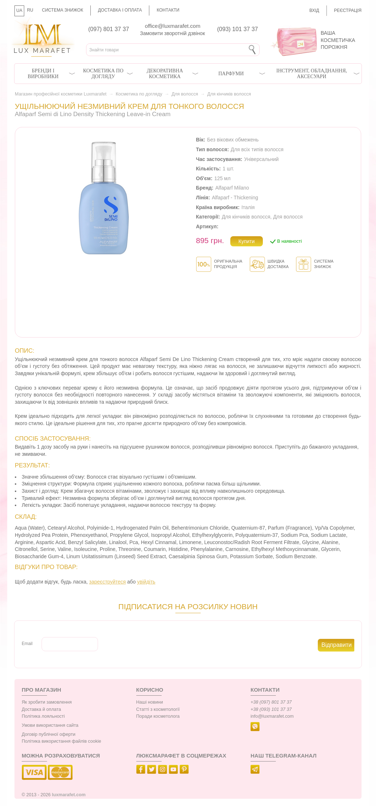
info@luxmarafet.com (272, 716)
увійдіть (146, 582)
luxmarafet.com (69, 794)
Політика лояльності (43, 716)
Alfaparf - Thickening (235, 197)
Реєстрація (348, 10)
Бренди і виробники (43, 73)
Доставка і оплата (120, 10)
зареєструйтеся (107, 582)
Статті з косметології (158, 709)
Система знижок (62, 10)
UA (19, 10)
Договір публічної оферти (48, 734)
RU (30, 10)
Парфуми (231, 73)
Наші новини (149, 702)
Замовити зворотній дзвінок (172, 33)
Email (27, 643)
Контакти (168, 10)
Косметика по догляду (103, 73)
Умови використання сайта (50, 725)
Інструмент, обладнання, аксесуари (311, 73)
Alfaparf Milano (232, 188)
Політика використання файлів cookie (61, 741)
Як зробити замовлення (47, 702)
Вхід (314, 10)
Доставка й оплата (41, 709)
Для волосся (184, 94)
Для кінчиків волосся (229, 94)
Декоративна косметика (165, 73)
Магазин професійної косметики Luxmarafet (60, 94)
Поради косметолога (158, 716)
